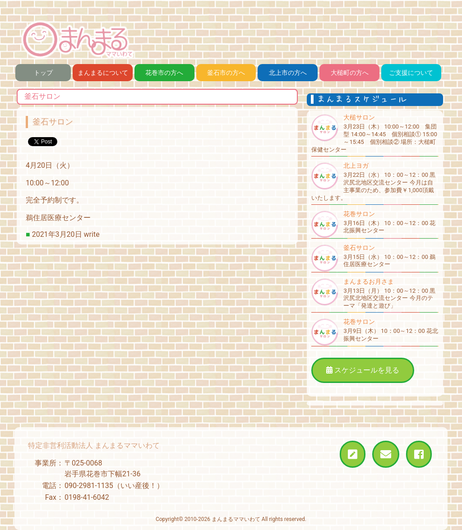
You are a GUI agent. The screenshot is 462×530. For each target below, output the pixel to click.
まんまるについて (103, 72)
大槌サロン (359, 117)
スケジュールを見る (362, 370)
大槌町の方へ (350, 72)
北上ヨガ (356, 165)
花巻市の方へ (164, 72)
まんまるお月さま (368, 281)
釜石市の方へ (226, 72)
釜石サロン (359, 247)
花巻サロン (359, 213)
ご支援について (411, 72)
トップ (43, 72)
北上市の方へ (288, 72)
